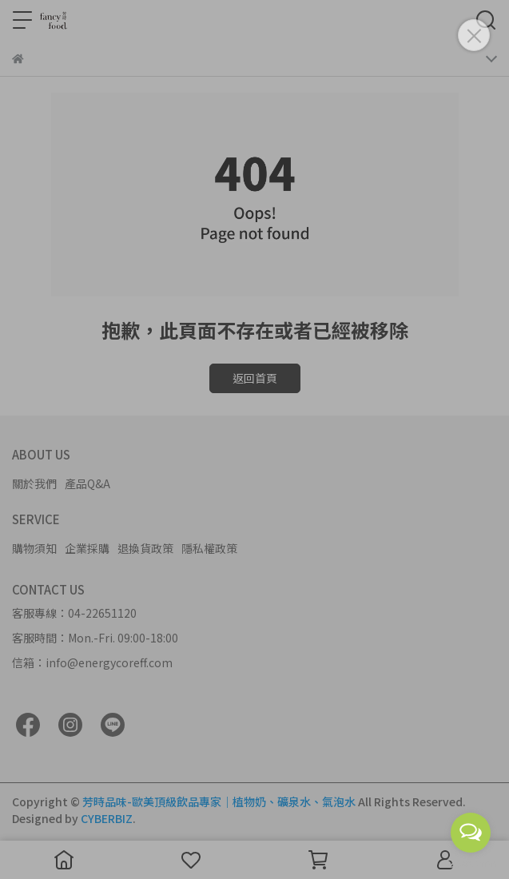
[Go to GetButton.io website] (470, 863)
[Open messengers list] (471, 833)
